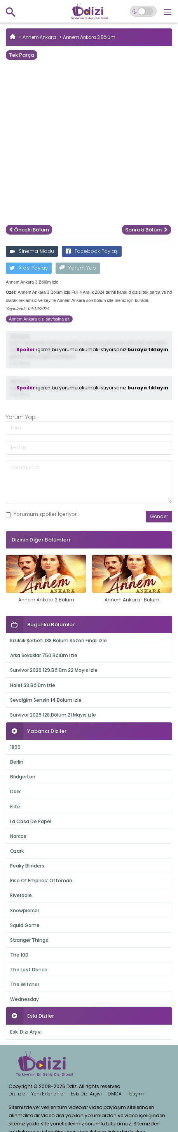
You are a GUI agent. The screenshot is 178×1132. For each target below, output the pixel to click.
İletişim (135, 1093)
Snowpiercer (24, 910)
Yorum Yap (77, 268)
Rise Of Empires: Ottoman (41, 880)
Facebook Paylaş (92, 251)
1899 (15, 747)
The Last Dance (28, 969)
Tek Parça (21, 55)
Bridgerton (22, 776)
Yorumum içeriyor (41, 514)
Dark (15, 791)
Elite (15, 806)
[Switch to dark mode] (143, 11)
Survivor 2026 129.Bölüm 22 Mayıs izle (54, 670)
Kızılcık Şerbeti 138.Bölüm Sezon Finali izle (58, 640)
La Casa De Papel (30, 821)
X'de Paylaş (29, 268)
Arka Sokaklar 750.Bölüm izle (43, 655)
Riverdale (21, 895)
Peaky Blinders (27, 865)
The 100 (19, 955)
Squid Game (25, 925)
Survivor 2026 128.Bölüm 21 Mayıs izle (53, 714)
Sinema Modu (32, 251)
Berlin (16, 762)
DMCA (115, 1093)
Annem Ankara (39, 37)
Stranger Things (29, 940)
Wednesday (24, 999)
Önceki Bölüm (29, 229)
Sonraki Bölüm (146, 229)
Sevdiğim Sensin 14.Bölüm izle (46, 700)
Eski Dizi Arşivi (26, 1032)
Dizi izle (17, 1093)
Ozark (17, 851)
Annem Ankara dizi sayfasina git (39, 319)
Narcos (18, 836)
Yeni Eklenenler (48, 1093)
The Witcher (24, 984)
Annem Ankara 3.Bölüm (89, 37)
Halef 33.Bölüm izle (32, 685)
